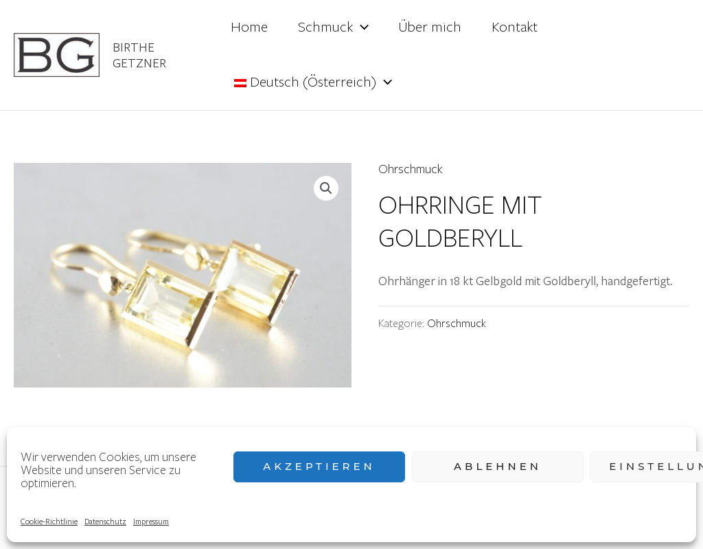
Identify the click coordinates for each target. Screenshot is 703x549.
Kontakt (515, 27)
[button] (326, 188)
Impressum (151, 521)
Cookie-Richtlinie (49, 521)
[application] (361, 27)
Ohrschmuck (410, 169)
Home (249, 27)
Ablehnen (498, 466)
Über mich (430, 27)
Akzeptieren (319, 466)
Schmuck (333, 27)
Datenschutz (105, 521)
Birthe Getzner (139, 54)
